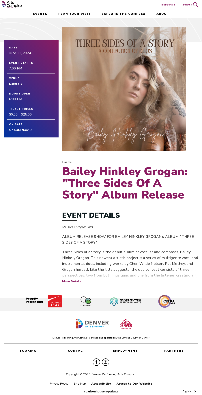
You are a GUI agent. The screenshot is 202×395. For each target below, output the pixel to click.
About (162, 14)
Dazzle (14, 85)
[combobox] (189, 391)
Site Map (79, 379)
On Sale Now (19, 131)
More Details (72, 278)
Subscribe (168, 4)
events (40, 14)
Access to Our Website (137, 379)
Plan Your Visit (74, 14)
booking (28, 347)
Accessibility (102, 379)
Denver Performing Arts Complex (12, 4)
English (187, 391)
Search (190, 4)
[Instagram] (105, 357)
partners (174, 347)
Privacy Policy (56, 379)
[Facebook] (96, 357)
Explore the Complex (123, 14)
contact (76, 347)
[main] (101, 155)
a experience (101, 387)
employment (125, 347)
